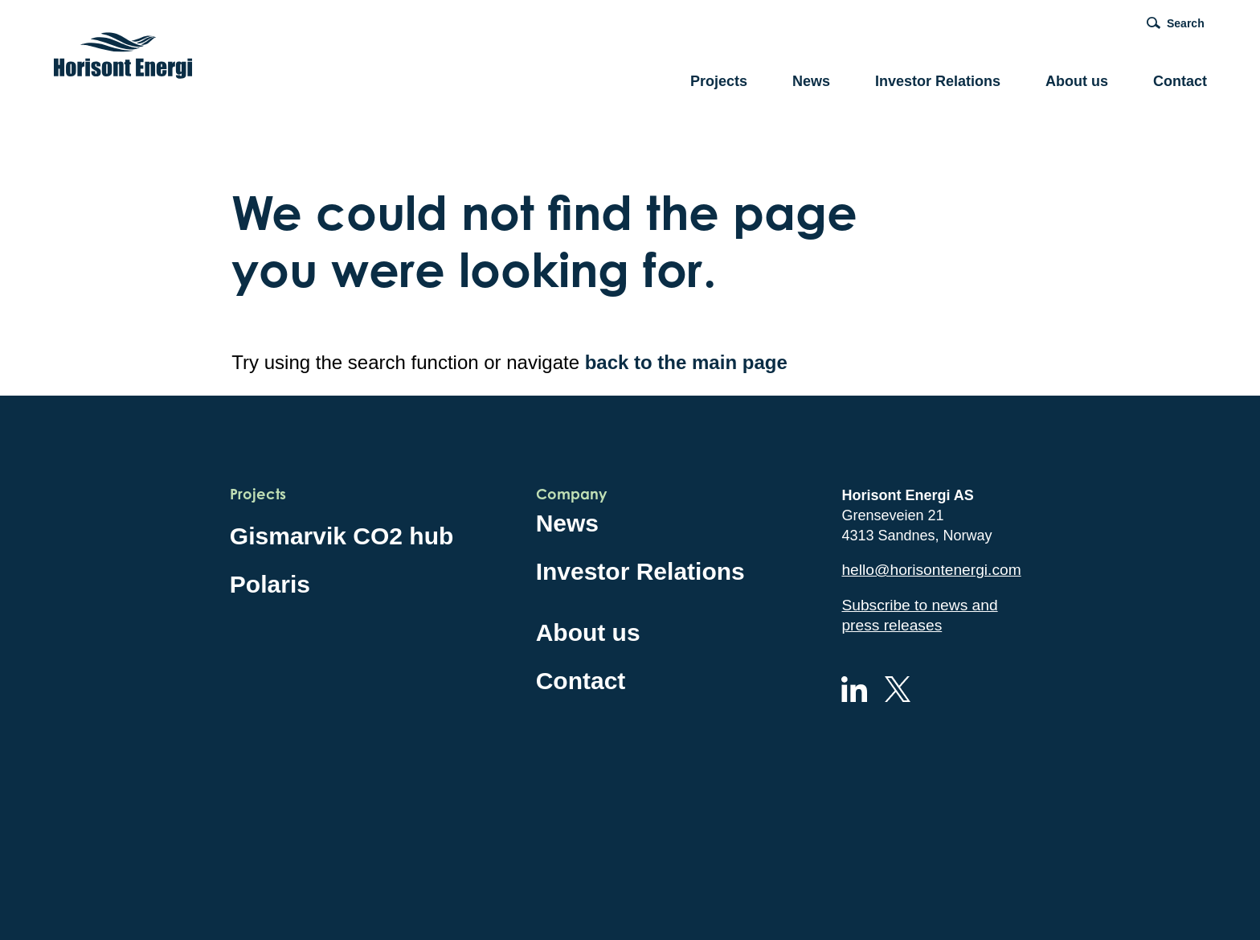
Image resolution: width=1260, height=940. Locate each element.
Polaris (270, 584)
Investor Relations (937, 81)
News (811, 81)
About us (1076, 81)
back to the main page (686, 362)
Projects (718, 81)
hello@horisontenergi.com (931, 569)
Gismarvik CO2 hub (341, 536)
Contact (1180, 81)
